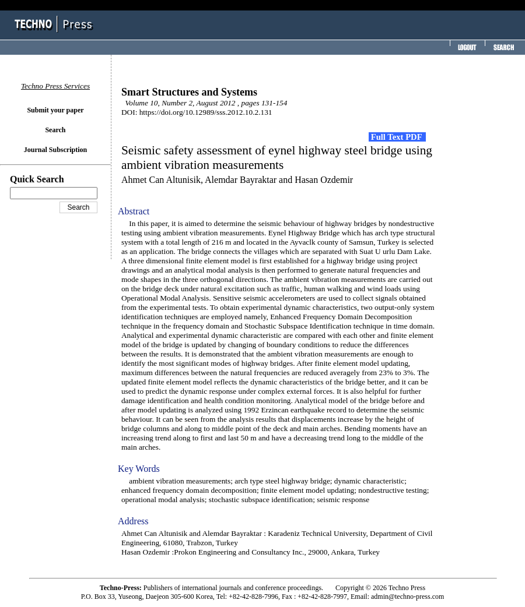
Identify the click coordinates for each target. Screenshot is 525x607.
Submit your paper (55, 110)
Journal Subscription (55, 150)
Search (55, 130)
